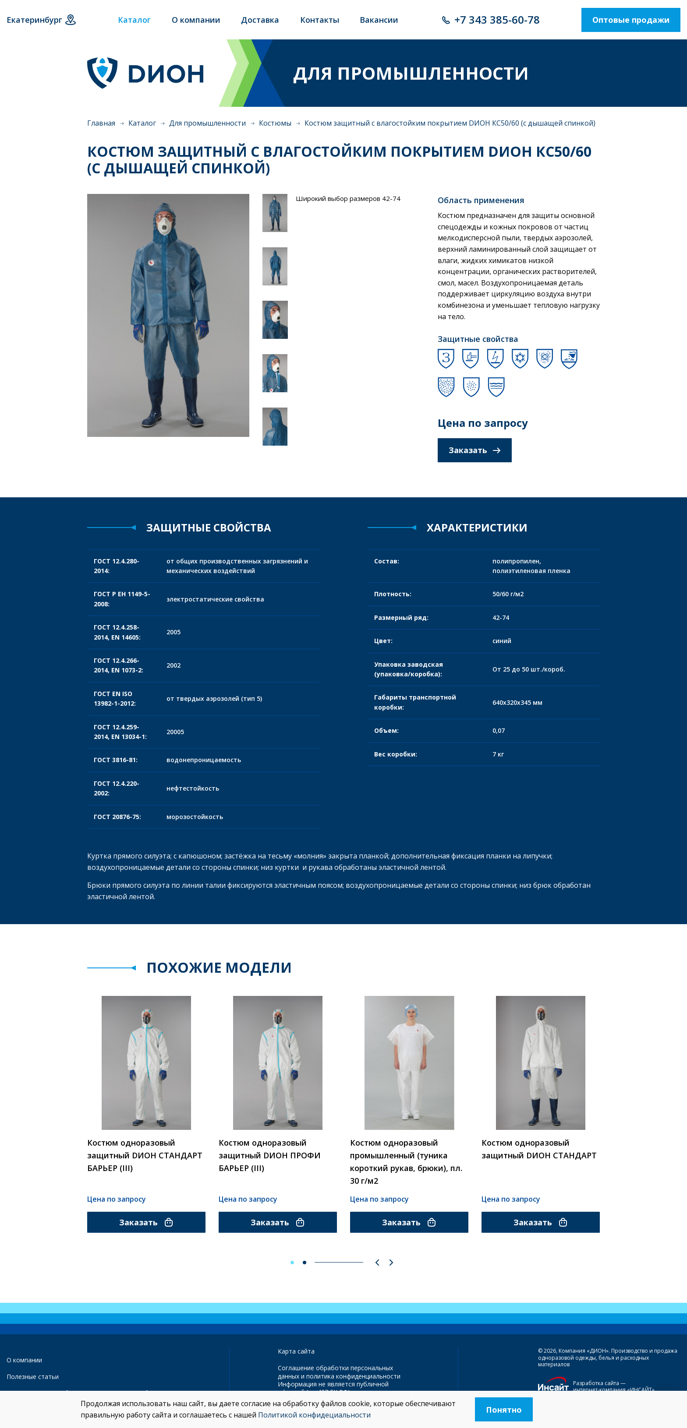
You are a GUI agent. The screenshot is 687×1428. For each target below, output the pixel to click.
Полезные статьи (33, 1376)
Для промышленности (207, 123)
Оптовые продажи (630, 19)
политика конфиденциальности (353, 1376)
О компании (24, 1360)
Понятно (504, 1409)
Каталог (142, 123)
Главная (101, 123)
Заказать (475, 450)
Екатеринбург (34, 19)
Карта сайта (296, 1351)
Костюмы (275, 123)
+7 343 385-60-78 (497, 19)
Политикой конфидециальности (314, 1415)
